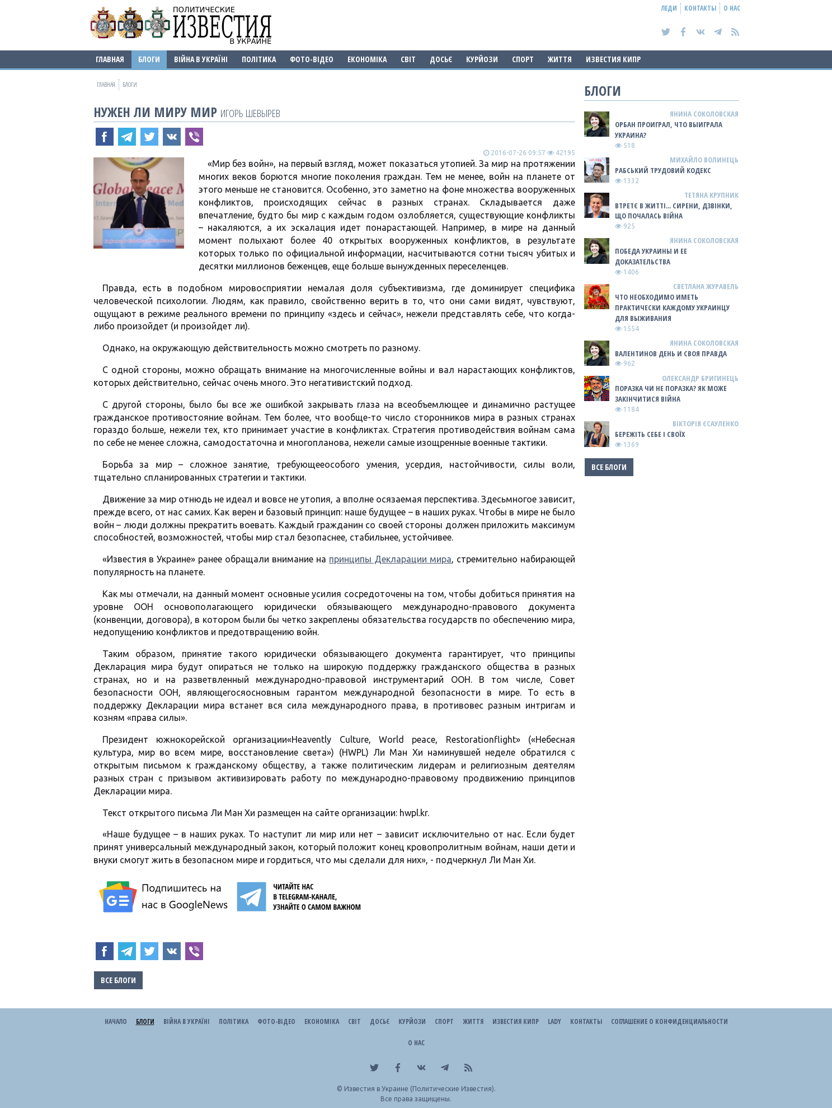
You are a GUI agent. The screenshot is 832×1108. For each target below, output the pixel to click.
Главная (110, 59)
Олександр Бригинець (700, 378)
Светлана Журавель (706, 286)
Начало (116, 1021)
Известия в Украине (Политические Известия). (420, 1088)
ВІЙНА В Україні (201, 59)
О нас (731, 8)
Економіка (367, 59)
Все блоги (118, 980)
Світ (408, 59)
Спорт (523, 59)
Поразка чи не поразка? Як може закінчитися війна (671, 393)
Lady (554, 1021)
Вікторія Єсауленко (706, 423)
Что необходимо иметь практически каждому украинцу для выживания (672, 307)
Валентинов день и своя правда (671, 353)
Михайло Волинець (704, 160)
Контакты (700, 8)
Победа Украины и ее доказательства (651, 256)
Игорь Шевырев (250, 112)
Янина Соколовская (704, 114)
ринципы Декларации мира (393, 559)
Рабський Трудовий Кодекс (663, 170)
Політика (259, 59)
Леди (669, 8)
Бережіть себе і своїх (650, 434)
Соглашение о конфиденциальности (669, 1021)
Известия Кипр (613, 59)
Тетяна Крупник (711, 195)
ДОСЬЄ (441, 59)
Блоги (149, 59)
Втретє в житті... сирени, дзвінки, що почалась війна (673, 211)
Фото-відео (311, 59)
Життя (560, 59)
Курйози (482, 59)
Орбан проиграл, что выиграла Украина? (668, 129)
